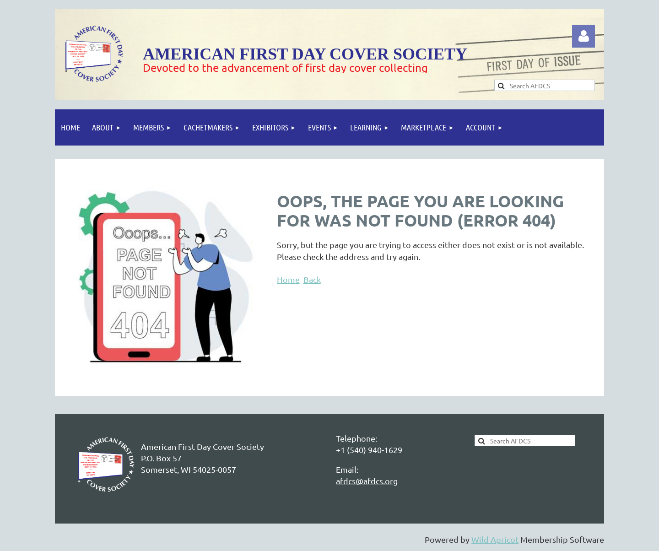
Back (312, 279)
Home (288, 279)
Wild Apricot (495, 539)
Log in (583, 36)
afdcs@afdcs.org (367, 481)
